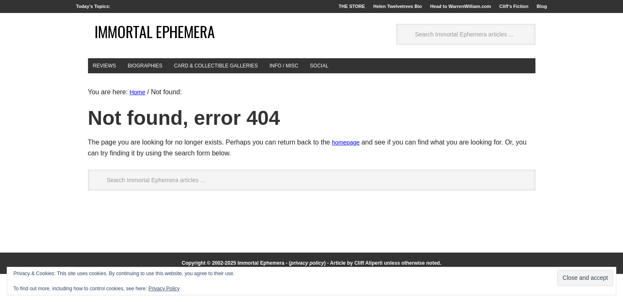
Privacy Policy (164, 289)
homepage (348, 170)
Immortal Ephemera (134, 49)
